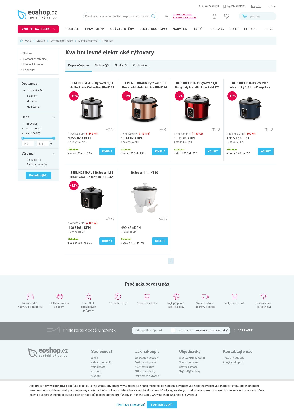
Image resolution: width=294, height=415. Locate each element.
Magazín (96, 375)
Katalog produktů (101, 362)
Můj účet (256, 6)
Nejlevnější (102, 65)
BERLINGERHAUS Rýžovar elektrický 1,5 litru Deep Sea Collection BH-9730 (250, 87)
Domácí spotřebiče (62, 40)
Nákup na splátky (145, 371)
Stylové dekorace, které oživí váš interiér (184, 16)
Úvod (28, 40)
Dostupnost (30, 83)
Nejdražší (121, 65)
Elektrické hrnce (87, 40)
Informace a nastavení (130, 404)
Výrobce (28, 153)
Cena (25, 117)
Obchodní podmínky (146, 357)
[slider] (22, 138)
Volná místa (98, 366)
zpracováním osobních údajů (211, 330)
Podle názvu (141, 65)
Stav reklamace (188, 366)
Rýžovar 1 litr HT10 (144, 172)
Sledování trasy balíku (192, 357)
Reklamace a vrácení (147, 375)
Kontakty (96, 371)
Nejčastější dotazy (189, 371)
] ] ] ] (272, 6)
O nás (94, 357)
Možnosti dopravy (145, 362)
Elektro (41, 40)
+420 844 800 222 (233, 357)
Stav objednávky (189, 362)
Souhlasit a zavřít (162, 404)
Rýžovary (108, 40)
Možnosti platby (144, 366)
